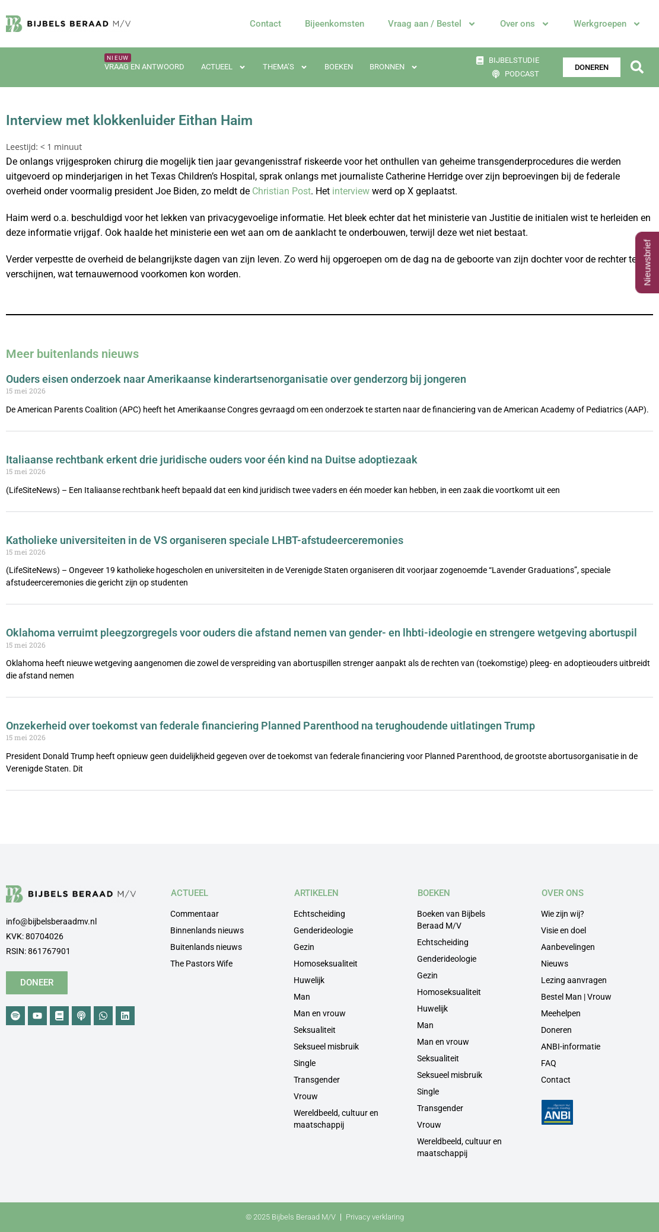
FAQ (548, 1063)
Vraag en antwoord (144, 66)
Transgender (317, 1079)
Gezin (304, 947)
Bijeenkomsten (334, 23)
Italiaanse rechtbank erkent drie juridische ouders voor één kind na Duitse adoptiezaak (212, 459)
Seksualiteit (315, 1030)
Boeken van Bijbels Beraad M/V (451, 919)
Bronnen (394, 67)
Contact (265, 23)
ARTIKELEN (316, 893)
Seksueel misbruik (326, 1046)
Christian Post (281, 191)
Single (305, 1063)
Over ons (525, 24)
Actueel (223, 67)
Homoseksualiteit (326, 963)
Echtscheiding (319, 914)
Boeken (338, 66)
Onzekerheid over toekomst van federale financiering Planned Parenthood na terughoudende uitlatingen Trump (270, 725)
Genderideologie (323, 930)
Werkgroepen (607, 24)
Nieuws (554, 963)
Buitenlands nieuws (206, 947)
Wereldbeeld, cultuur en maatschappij (336, 1118)
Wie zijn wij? (562, 914)
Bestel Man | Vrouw (576, 996)
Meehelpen (561, 1013)
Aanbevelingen (568, 947)
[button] (637, 67)
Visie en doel (563, 930)
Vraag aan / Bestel (432, 24)
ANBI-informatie (570, 1046)
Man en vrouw (320, 1013)
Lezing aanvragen (574, 980)
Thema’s (285, 67)
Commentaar (194, 914)
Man (302, 996)
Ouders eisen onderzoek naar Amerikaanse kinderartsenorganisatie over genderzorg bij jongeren (236, 379)
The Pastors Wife (201, 963)
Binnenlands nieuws (207, 930)
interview (351, 191)
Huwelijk (309, 980)
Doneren (556, 1030)
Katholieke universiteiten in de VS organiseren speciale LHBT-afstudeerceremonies (204, 540)
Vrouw (306, 1096)
